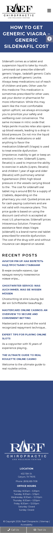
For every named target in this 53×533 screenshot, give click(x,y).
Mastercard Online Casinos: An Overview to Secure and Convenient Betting (24, 314)
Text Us (40, 529)
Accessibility (27, 524)
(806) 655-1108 (30, 481)
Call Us (13, 529)
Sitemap (44, 521)
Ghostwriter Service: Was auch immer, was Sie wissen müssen (21, 289)
